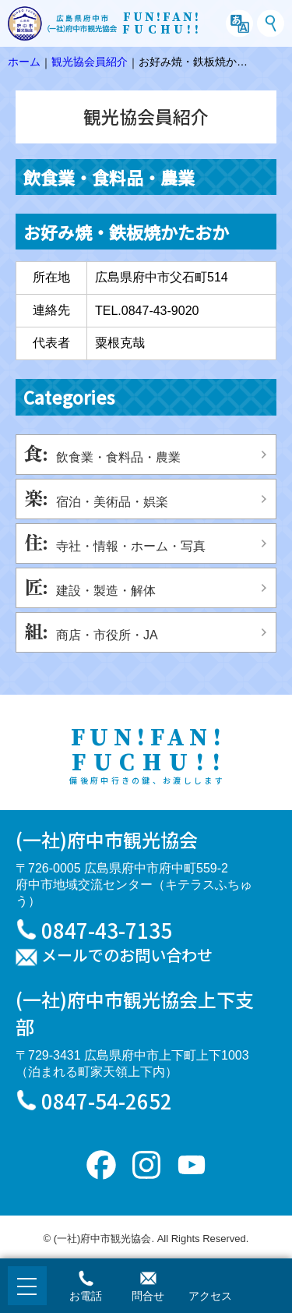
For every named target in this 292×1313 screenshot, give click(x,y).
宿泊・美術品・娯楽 (112, 501)
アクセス (210, 1296)
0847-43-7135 (106, 930)
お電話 (85, 1296)
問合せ (148, 1296)
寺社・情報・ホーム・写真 (131, 546)
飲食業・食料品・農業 (118, 457)
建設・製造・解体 (106, 590)
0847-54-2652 (106, 1100)
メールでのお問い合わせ (127, 956)
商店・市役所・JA (107, 635)
